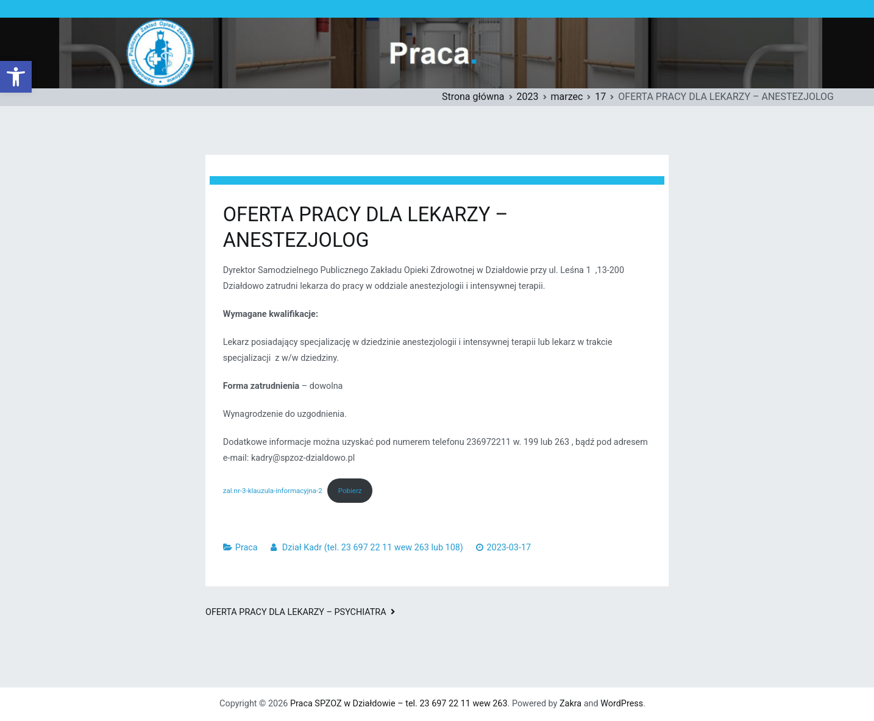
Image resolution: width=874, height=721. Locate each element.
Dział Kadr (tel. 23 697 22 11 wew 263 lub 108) (372, 547)
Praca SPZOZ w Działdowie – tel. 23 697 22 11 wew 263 (399, 703)
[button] (16, 77)
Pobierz (350, 490)
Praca (246, 547)
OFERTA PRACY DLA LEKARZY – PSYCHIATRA (295, 612)
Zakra (570, 703)
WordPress (621, 703)
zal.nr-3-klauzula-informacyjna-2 (272, 490)
